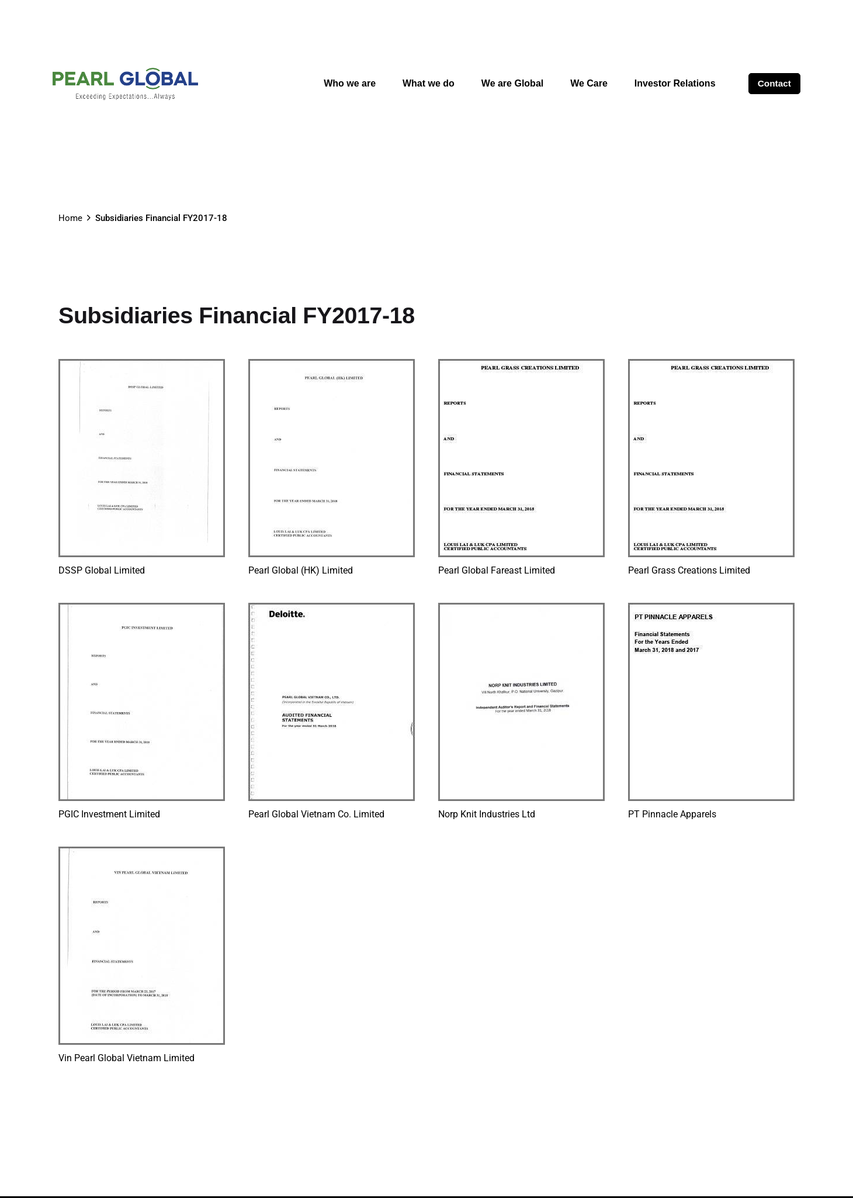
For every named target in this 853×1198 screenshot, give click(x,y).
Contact (774, 83)
